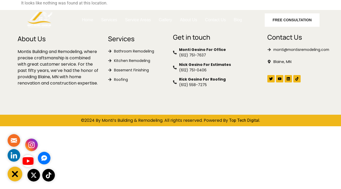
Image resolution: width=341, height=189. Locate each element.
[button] (15, 174)
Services (109, 20)
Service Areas (138, 20)
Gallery (165, 20)
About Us (188, 20)
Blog (238, 20)
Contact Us (215, 20)
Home (87, 20)
